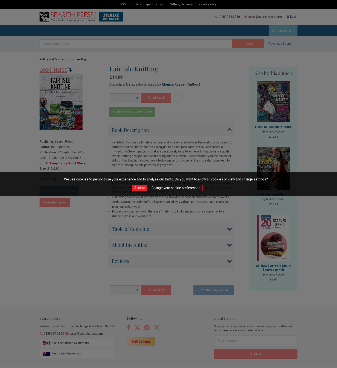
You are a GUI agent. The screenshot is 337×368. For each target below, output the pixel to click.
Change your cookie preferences (176, 188)
